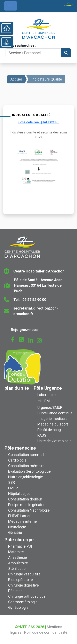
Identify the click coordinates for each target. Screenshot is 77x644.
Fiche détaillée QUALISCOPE (38, 122)
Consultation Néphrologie (29, 510)
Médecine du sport (52, 424)
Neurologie (17, 527)
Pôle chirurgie (19, 539)
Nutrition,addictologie (25, 477)
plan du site (17, 388)
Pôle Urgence (48, 388)
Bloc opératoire (20, 579)
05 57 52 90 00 (34, 299)
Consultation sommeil (26, 454)
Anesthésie (17, 557)
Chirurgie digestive (23, 585)
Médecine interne (22, 521)
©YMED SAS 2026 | (30, 627)
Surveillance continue (54, 413)
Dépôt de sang (49, 430)
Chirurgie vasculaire (24, 574)
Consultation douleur (25, 499)
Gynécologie (18, 607)
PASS (41, 435)
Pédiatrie (15, 591)
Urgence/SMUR (49, 407)
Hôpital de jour (20, 493)
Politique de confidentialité (45, 632)
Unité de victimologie (54, 441)
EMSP (13, 488)
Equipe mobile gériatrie (26, 505)
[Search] (34, 52)
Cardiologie (17, 460)
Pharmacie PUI (20, 546)
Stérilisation (18, 568)
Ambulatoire (18, 563)
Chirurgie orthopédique (27, 596)
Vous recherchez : (21, 45)
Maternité (16, 552)
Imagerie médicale (52, 418)
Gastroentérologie (23, 602)
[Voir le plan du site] (6, 42)
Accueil (16, 79)
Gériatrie (15, 532)
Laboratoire (46, 395)
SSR (11, 482)
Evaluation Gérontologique (29, 471)
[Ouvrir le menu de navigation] (10, 6)
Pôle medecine (20, 448)
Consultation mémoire (26, 466)
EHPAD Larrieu (19, 516)
